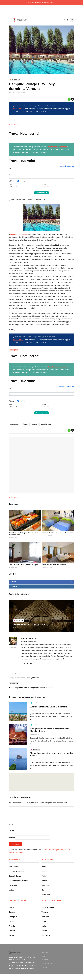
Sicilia (44, 922)
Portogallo (13, 913)
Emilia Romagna (48, 903)
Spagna (12, 908)
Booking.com (13, 124)
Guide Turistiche (15, 973)
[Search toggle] (72, 20)
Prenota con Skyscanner (57, 147)
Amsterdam (46, 881)
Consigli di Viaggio (16, 867)
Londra (44, 867)
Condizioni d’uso (47, 960)
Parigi (44, 872)
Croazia (12, 927)
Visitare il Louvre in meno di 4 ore (29, 621)
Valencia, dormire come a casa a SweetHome (57, 538)
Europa (25, 420)
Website (12, 834)
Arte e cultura (14, 863)
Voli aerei (12, 886)
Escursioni (13, 881)
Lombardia (46, 932)
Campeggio (14, 420)
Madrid (44, 877)
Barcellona (46, 891)
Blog (43, 952)
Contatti (44, 964)
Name (11, 820)
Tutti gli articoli (27, 668)
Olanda (11, 918)
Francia (12, 922)
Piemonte (45, 913)
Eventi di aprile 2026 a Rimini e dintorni (48, 712)
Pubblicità (45, 956)
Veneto (34, 420)
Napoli (44, 886)
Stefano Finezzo (28, 643)
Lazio (44, 918)
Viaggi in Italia (46, 420)
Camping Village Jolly (18, 232)
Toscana (45, 908)
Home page (46, 948)
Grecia (11, 903)
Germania (12, 932)
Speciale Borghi (15, 872)
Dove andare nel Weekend (19, 877)
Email (11, 827)
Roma (44, 863)
